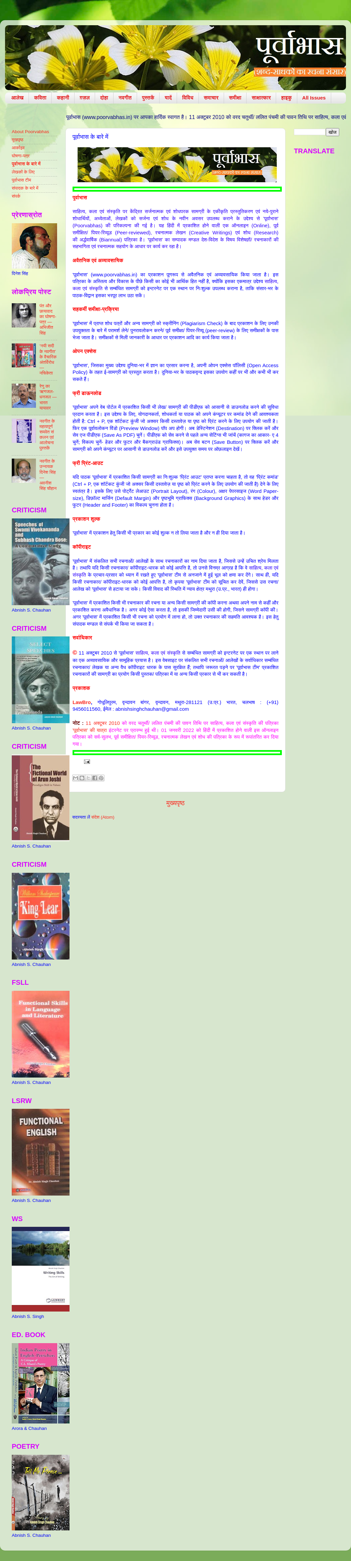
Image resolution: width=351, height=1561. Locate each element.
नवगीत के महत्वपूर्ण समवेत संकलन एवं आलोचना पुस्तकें (47, 435)
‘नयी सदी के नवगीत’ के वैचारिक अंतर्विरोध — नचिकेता (47, 359)
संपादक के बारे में (25, 188)
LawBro (82, 702)
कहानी (63, 98)
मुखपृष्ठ (18, 139)
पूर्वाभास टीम (21, 180)
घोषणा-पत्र (21, 155)
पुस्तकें (148, 98)
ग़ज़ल (85, 98)
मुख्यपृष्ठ (175, 803)
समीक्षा (235, 98)
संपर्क (16, 196)
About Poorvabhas (30, 131)
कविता (40, 98)
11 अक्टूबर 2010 (103, 723)
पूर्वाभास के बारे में (26, 163)
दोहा (104, 98)
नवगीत (125, 98)
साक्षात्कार (261, 98)
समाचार (211, 98)
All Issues (314, 98)
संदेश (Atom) (103, 817)
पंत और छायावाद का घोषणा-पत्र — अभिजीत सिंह (47, 319)
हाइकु (286, 98)
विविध (187, 98)
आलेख (17, 98)
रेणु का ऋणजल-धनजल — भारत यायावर (47, 397)
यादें (168, 98)
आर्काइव (18, 147)
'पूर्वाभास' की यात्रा (90, 730)
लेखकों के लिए (23, 171)
